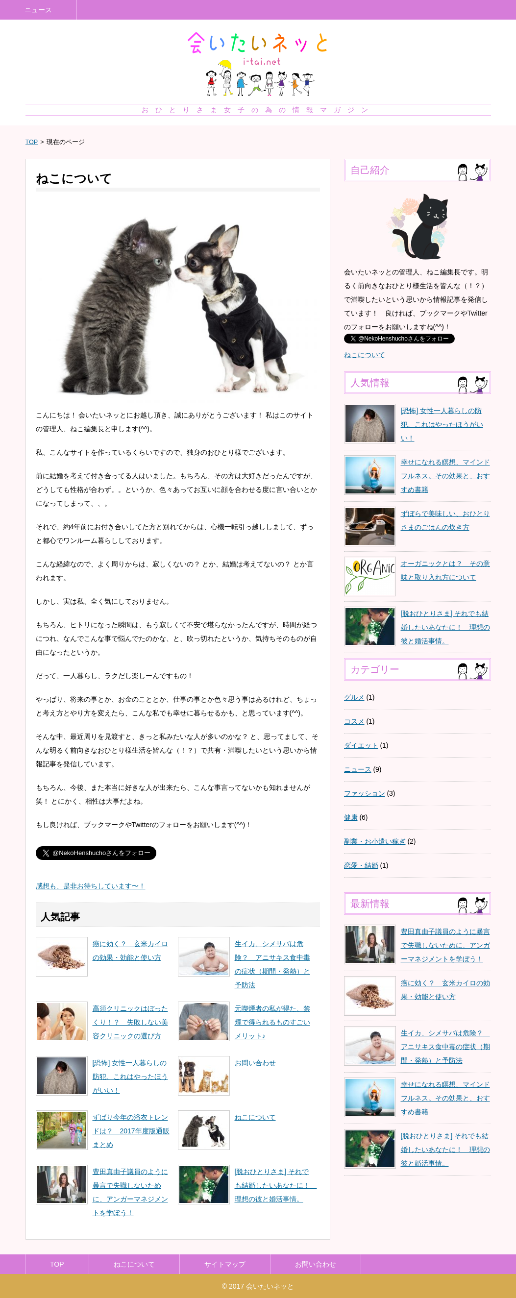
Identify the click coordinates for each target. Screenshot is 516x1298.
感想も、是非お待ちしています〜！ (91, 886)
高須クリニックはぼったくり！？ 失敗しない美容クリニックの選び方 (130, 1022)
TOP (31, 142)
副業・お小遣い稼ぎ (375, 841)
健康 (351, 817)
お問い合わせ (255, 1063)
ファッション (364, 793)
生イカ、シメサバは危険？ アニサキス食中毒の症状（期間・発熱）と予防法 (445, 1046)
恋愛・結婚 (361, 865)
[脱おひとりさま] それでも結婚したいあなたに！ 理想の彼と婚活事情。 (276, 1185)
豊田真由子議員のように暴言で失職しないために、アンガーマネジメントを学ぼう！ (445, 945)
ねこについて (255, 1117)
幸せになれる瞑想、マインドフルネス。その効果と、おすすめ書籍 (445, 475)
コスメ (354, 721)
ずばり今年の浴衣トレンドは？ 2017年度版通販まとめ (131, 1131)
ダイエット (361, 745)
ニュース (38, 10)
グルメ (354, 697)
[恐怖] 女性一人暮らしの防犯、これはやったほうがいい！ (130, 1076)
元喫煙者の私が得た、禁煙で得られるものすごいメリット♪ (272, 1022)
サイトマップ (225, 1264)
